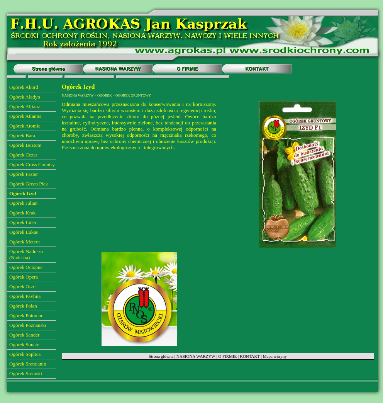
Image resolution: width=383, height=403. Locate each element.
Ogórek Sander (24, 335)
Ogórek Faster (23, 174)
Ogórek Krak (22, 213)
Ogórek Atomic (25, 126)
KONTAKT (250, 356)
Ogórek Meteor (24, 242)
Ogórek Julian (23, 203)
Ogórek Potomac (26, 315)
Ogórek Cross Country (32, 164)
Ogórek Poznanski (27, 325)
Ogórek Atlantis (25, 116)
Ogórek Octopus (25, 267)
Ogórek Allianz (24, 106)
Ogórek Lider (22, 222)
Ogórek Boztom (25, 145)
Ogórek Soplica (25, 354)
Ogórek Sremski (25, 373)
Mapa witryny (275, 356)
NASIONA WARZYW (195, 356)
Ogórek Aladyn (24, 97)
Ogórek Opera (23, 277)
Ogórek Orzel (23, 286)
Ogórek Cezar (23, 155)
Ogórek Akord (23, 87)
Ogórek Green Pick (28, 184)
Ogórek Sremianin (27, 364)
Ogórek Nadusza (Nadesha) (26, 254)
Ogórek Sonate (24, 344)
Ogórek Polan (23, 306)
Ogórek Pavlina (25, 296)
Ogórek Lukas (23, 232)
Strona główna (161, 356)
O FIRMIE (227, 356)
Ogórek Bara (22, 135)
